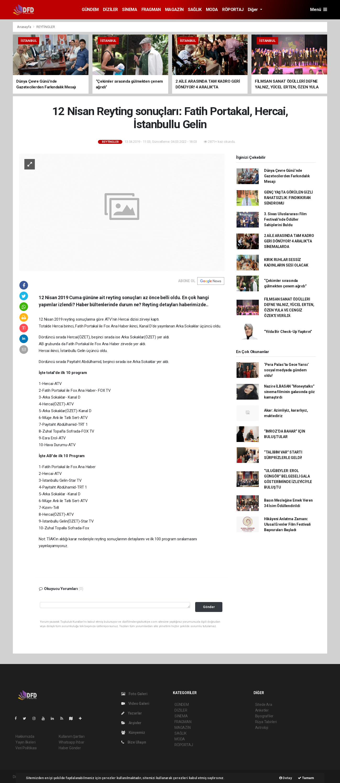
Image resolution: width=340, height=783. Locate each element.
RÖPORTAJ (233, 9)
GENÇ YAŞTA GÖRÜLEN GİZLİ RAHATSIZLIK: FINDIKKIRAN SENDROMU (288, 197)
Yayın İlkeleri (25, 742)
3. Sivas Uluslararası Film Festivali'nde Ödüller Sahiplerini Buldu (285, 219)
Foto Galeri (134, 694)
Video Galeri (135, 703)
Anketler (262, 710)
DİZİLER (110, 9)
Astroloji (261, 727)
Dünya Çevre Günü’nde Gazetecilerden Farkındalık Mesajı (287, 176)
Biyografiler (264, 716)
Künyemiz (133, 732)
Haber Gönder (70, 748)
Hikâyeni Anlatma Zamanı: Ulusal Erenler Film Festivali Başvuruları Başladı (287, 524)
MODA (212, 9)
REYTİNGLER (45, 27)
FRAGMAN (151, 9)
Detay (285, 778)
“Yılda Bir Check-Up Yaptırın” (288, 332)
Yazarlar (131, 713)
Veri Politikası (26, 748)
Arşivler (131, 723)
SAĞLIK (195, 9)
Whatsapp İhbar (71, 742)
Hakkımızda (24, 736)
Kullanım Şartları (72, 736)
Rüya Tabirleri (266, 722)
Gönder (209, 607)
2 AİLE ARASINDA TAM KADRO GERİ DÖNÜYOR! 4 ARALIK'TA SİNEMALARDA (289, 241)
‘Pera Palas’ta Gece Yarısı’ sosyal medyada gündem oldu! (286, 370)
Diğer (253, 9)
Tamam (306, 778)
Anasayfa (24, 27)
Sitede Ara (263, 704)
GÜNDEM (90, 9)
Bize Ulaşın (133, 742)
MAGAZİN (174, 9)
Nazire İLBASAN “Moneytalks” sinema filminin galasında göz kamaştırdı (289, 391)
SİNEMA (129, 9)
